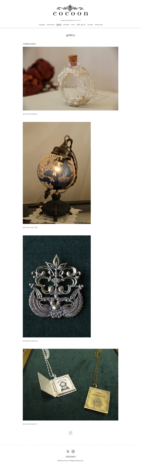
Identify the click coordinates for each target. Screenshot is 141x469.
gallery (59, 25)
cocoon (71, 456)
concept (90, 25)
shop (72, 25)
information (51, 25)
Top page (42, 25)
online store (99, 25)
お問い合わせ (80, 25)
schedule (66, 25)
